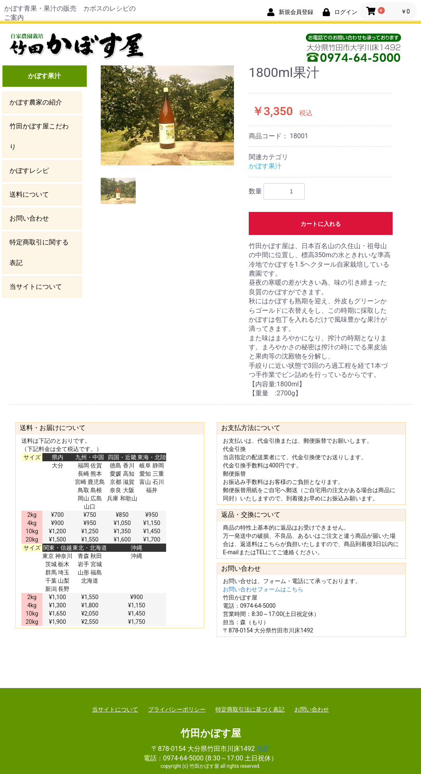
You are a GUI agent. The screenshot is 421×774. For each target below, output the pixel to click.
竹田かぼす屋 (210, 733)
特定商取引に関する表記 (39, 252)
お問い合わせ (29, 218)
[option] (167, 115)
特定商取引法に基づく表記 (250, 709)
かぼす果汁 (44, 76)
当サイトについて (35, 287)
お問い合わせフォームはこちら (263, 589)
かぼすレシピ (29, 170)
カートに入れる (321, 224)
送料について (29, 194)
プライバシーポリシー (177, 709)
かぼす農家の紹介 (35, 102)
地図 (263, 749)
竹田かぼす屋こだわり (39, 136)
